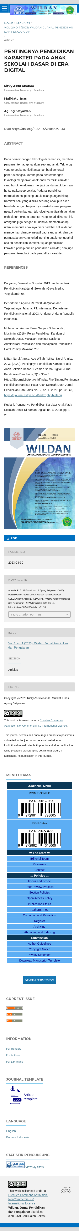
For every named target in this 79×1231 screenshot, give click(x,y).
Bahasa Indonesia (18, 1137)
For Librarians (14, 1061)
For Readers (13, 1048)
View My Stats (34, 1167)
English (11, 1131)
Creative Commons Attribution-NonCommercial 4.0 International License (28, 1199)
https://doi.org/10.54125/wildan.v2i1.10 (38, 129)
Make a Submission (39, 980)
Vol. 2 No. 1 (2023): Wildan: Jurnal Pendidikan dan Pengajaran (38, 29)
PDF (13, 538)
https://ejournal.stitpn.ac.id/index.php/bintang (33, 395)
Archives (23, 23)
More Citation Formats (26, 614)
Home (8, 23)
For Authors (13, 1055)
